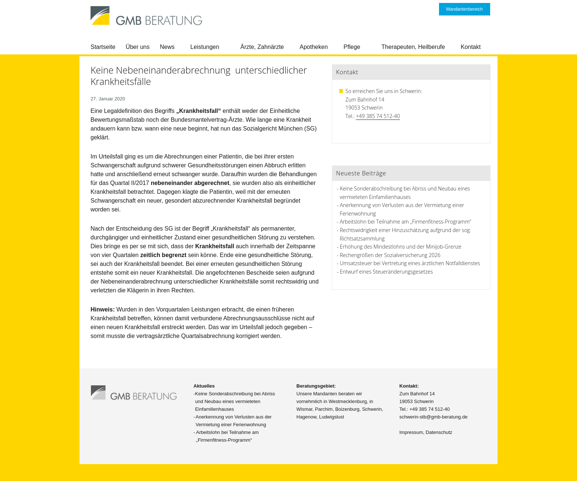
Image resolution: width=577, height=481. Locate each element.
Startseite (103, 47)
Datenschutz (439, 432)
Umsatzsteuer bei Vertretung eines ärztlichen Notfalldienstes (410, 263)
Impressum (411, 432)
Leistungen (204, 47)
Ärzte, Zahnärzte (262, 47)
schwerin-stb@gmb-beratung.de (433, 417)
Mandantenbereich (464, 9)
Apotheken (314, 47)
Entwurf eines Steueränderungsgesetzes (386, 271)
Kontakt (471, 47)
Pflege (352, 47)
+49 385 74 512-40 (378, 116)
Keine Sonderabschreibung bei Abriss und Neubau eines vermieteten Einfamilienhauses (235, 401)
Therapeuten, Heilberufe (413, 47)
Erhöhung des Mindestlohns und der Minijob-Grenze (401, 246)
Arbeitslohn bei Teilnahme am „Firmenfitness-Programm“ (405, 221)
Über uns (138, 47)
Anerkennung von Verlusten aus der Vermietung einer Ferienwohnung (234, 420)
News (167, 47)
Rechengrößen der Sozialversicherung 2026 (390, 255)
